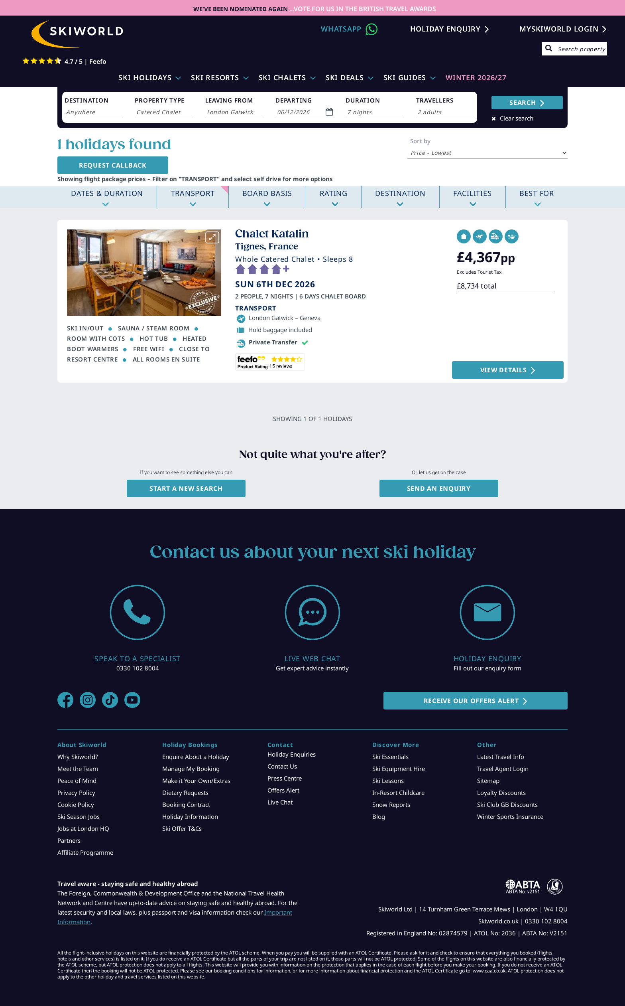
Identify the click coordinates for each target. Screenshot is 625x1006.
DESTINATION (86, 100)
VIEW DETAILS (508, 370)
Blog (378, 816)
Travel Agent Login (503, 769)
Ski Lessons (388, 781)
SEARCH (522, 102)
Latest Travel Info (500, 757)
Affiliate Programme (85, 852)
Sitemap (488, 781)
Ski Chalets (282, 77)
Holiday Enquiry (445, 29)
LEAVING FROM (229, 100)
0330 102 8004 (137, 668)
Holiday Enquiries (291, 754)
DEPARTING (293, 100)
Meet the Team (77, 769)
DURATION (363, 100)
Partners (69, 840)
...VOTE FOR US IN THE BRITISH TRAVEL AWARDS (362, 8)
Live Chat (280, 802)
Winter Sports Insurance (510, 816)
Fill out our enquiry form (487, 668)
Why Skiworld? (77, 757)
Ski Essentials (390, 757)
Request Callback (110, 165)
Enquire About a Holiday (195, 757)
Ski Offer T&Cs (182, 828)
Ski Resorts (215, 77)
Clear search (516, 118)
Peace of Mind (76, 781)
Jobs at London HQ (83, 828)
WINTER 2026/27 (476, 77)
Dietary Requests (185, 792)
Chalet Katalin (272, 233)
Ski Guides (404, 77)
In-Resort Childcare (398, 792)
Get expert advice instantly (312, 668)
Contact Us (282, 766)
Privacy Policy (76, 792)
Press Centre (284, 778)
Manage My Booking (191, 769)
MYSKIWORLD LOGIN (558, 29)
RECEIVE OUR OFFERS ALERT (471, 700)
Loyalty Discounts (501, 792)
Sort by (420, 141)
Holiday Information (190, 816)
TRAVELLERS (435, 100)
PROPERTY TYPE (160, 100)
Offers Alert (283, 790)
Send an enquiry (439, 488)
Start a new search (186, 488)
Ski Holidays (144, 77)
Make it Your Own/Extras (196, 781)
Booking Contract (186, 804)
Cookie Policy (75, 804)
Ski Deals (345, 77)
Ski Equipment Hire (398, 769)
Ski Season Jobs (78, 816)
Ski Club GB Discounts (507, 804)
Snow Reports (391, 804)
